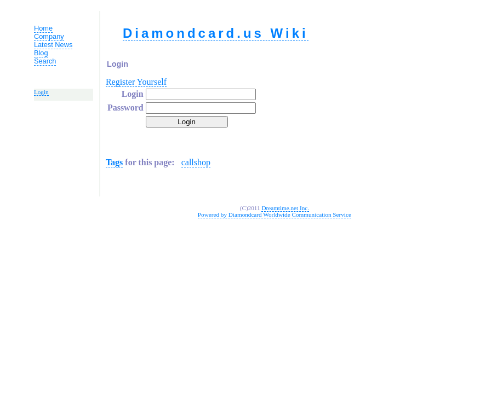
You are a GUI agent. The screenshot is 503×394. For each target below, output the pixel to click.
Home (43, 28)
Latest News (53, 44)
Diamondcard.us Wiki (215, 33)
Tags (114, 162)
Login (41, 92)
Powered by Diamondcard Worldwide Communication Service (274, 214)
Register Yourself (136, 81)
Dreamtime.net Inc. (285, 208)
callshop (195, 162)
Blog (41, 53)
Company (49, 36)
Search (45, 61)
